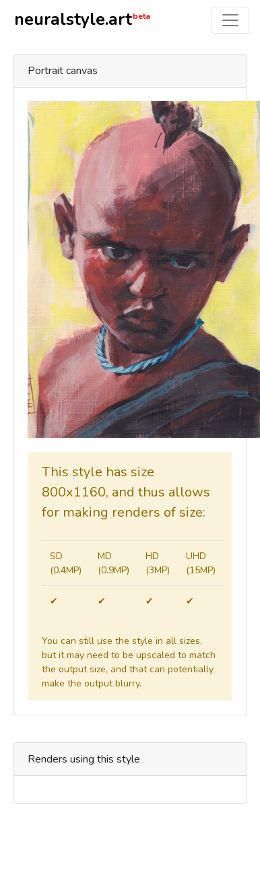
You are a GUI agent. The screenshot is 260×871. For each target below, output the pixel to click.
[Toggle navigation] (230, 20)
